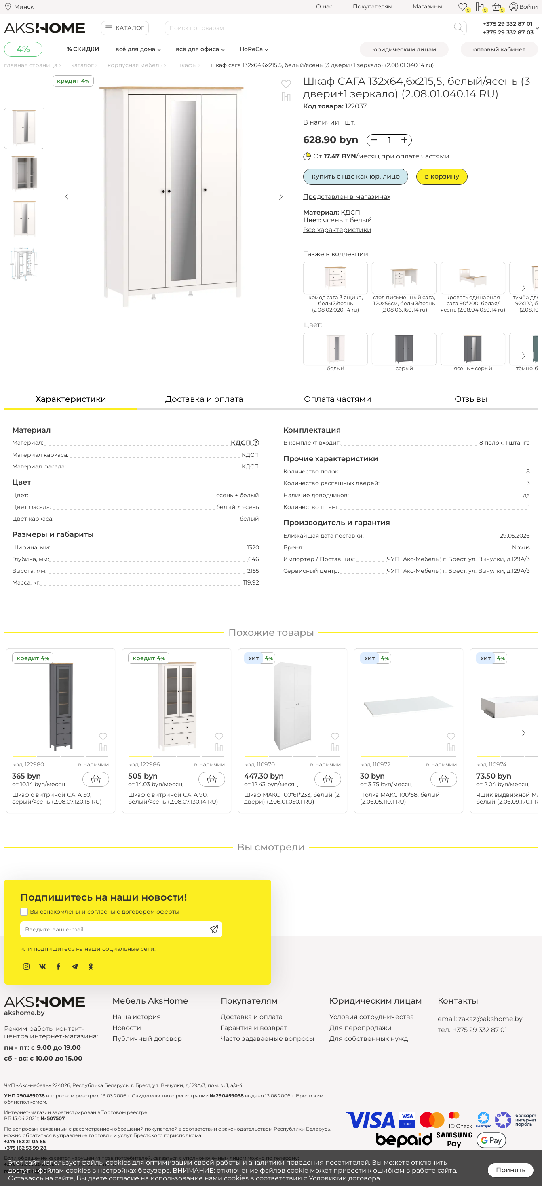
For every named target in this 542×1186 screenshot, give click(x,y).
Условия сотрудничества (371, 1017)
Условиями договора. (345, 1178)
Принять (510, 1170)
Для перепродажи (360, 1028)
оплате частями (422, 156)
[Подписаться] (214, 929)
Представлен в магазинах (346, 196)
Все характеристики (337, 230)
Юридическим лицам (404, 49)
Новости (126, 1028)
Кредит (68, 80)
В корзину (442, 176)
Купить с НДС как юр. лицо (356, 176)
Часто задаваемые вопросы (267, 1038)
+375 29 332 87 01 (480, 1030)
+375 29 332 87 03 (508, 32)
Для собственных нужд (368, 1038)
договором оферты (150, 911)
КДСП (245, 443)
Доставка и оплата (252, 1017)
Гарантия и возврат (254, 1028)
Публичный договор (147, 1038)
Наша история (136, 1017)
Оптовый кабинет (499, 49)
